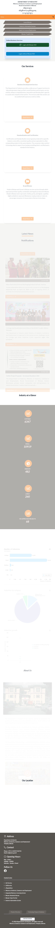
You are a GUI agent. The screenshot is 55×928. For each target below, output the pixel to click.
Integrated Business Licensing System (15, 893)
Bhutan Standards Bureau (11, 895)
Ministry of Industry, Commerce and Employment (18, 890)
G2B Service (8, 885)
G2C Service (8, 883)
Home (2, 17)
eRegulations (8, 888)
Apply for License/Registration (27, 30)
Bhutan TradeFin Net (27, 34)
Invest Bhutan (28, 22)
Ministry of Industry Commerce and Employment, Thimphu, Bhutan (27, 923)
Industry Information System (27, 26)
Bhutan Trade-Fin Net (10, 898)
